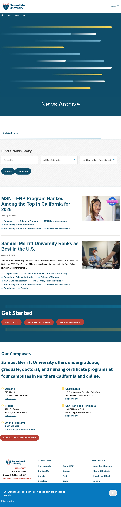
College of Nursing (29, 221)
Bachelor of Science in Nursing (19, 277)
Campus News (11, 273)
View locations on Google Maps (19, 438)
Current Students (101, 471)
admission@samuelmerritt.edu (20, 429)
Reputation (9, 288)
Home (2, 15)
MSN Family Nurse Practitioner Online (22, 228)
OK (113, 493)
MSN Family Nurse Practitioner (19, 225)
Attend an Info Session (39, 322)
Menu (113, 6)
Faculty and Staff (101, 476)
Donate (41, 476)
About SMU (68, 466)
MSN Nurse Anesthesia (58, 228)
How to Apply (11, 322)
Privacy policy (7, 501)
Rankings (8, 221)
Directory (42, 481)
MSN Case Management (55, 221)
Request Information (70, 322)
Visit (64, 476)
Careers (66, 471)
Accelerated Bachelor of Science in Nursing (45, 273)
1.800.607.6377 (12, 426)
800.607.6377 (11, 399)
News (9, 15)
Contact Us (43, 471)
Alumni (96, 481)
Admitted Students (102, 466)
